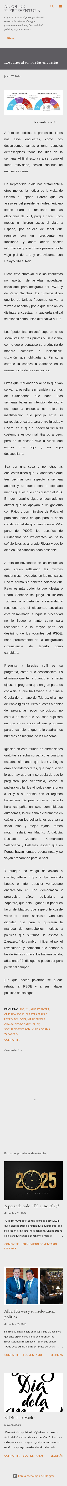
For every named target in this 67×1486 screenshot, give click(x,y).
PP (38, 1024)
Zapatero (11, 1034)
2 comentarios (33, 1455)
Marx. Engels (36, 1019)
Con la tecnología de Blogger (33, 1476)
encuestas (29, 1014)
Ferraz (42, 1014)
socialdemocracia (17, 1029)
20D (22, 1009)
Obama (9, 1024)
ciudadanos (12, 1014)
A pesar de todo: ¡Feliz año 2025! (31, 1206)
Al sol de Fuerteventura (22, 8)
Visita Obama (41, 1029)
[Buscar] (52, 6)
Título (10, 38)
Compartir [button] (11, 1039)
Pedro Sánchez (25, 1024)
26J (27, 1009)
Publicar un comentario (40, 1243)
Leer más (10, 1248)
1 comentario (32, 1354)
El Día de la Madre (19, 1417)
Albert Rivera (39, 1009)
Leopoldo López (15, 1019)
